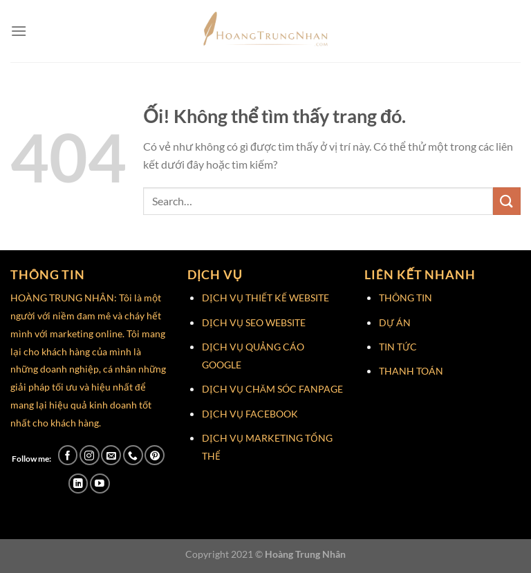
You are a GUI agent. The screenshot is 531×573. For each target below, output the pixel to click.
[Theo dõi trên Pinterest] (155, 455)
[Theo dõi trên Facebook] (68, 455)
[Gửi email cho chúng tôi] (111, 455)
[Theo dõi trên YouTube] (100, 483)
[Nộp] (507, 200)
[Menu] (18, 31)
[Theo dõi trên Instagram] (90, 455)
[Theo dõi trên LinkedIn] (78, 483)
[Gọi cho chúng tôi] (133, 455)
